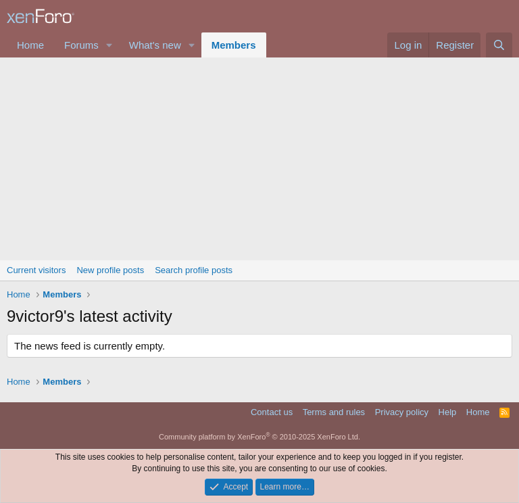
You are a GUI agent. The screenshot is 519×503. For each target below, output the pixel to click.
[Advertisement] (259, 159)
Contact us (272, 412)
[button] (109, 44)
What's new (155, 45)
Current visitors (36, 270)
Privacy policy (401, 412)
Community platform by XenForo (259, 437)
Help (448, 412)
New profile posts (110, 270)
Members (234, 45)
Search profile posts (193, 270)
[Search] (499, 44)
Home (30, 45)
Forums (81, 45)
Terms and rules (334, 412)
